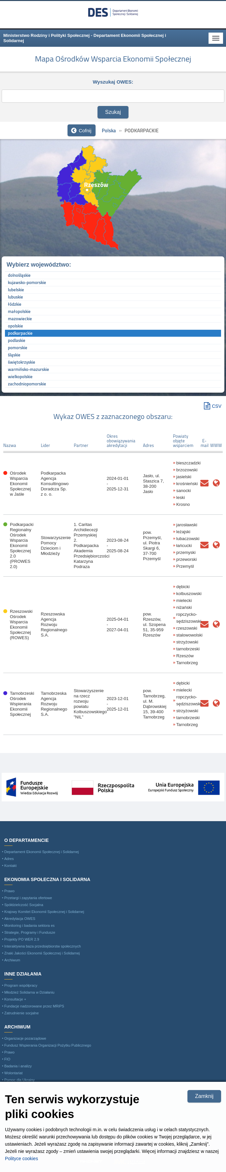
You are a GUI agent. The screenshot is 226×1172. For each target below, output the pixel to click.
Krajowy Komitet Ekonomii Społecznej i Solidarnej (44, 912)
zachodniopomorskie (27, 383)
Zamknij (204, 1096)
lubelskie (16, 289)
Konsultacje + (15, 999)
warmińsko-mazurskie (28, 369)
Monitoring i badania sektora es (29, 925)
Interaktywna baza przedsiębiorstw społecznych (42, 946)
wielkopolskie (20, 376)
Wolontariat (13, 1073)
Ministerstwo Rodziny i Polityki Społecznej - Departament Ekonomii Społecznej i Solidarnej (113, 12)
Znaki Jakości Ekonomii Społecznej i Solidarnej (42, 953)
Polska (109, 130)
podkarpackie (20, 333)
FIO (7, 1059)
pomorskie (17, 347)
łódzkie (14, 304)
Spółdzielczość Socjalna (23, 905)
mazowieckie (20, 318)
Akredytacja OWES (19, 919)
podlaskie (16, 340)
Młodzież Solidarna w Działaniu (29, 992)
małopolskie (19, 311)
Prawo (9, 891)
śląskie (14, 355)
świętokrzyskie (21, 362)
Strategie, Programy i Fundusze (29, 932)
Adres (9, 859)
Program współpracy (20, 985)
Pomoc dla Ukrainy (19, 1080)
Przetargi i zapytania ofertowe (28, 898)
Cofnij (85, 130)
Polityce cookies (21, 1158)
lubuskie (15, 297)
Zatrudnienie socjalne (21, 1013)
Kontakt (10, 866)
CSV (216, 406)
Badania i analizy (18, 1066)
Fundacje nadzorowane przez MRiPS (34, 1006)
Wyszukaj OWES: (113, 81)
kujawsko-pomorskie (27, 282)
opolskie (15, 326)
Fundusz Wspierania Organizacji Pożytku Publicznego (47, 1045)
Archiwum (12, 960)
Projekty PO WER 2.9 (21, 939)
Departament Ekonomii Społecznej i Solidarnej (41, 852)
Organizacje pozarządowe (25, 1038)
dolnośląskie (19, 275)
